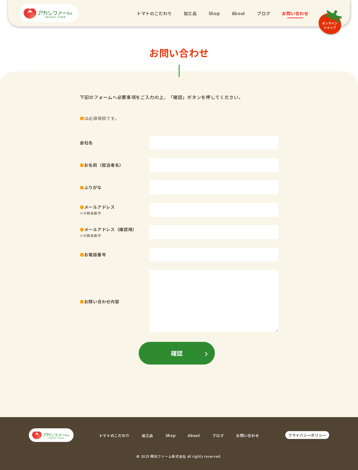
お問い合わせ (294, 13)
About (237, 13)
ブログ (262, 13)
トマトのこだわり (153, 13)
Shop (213, 13)
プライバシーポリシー (307, 435)
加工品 (189, 13)
